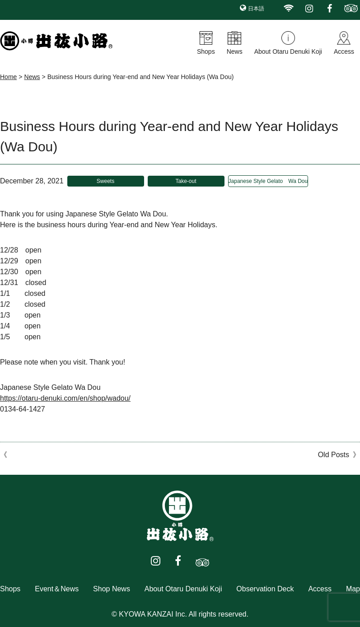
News (235, 51)
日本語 (256, 8)
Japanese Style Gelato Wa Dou (268, 181)
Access (344, 51)
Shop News (111, 589)
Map (353, 589)
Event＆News (57, 589)
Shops (206, 51)
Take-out (186, 181)
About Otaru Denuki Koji (288, 51)
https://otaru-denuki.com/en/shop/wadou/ (65, 398)
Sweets (105, 181)
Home (8, 76)
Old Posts (333, 455)
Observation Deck (265, 589)
